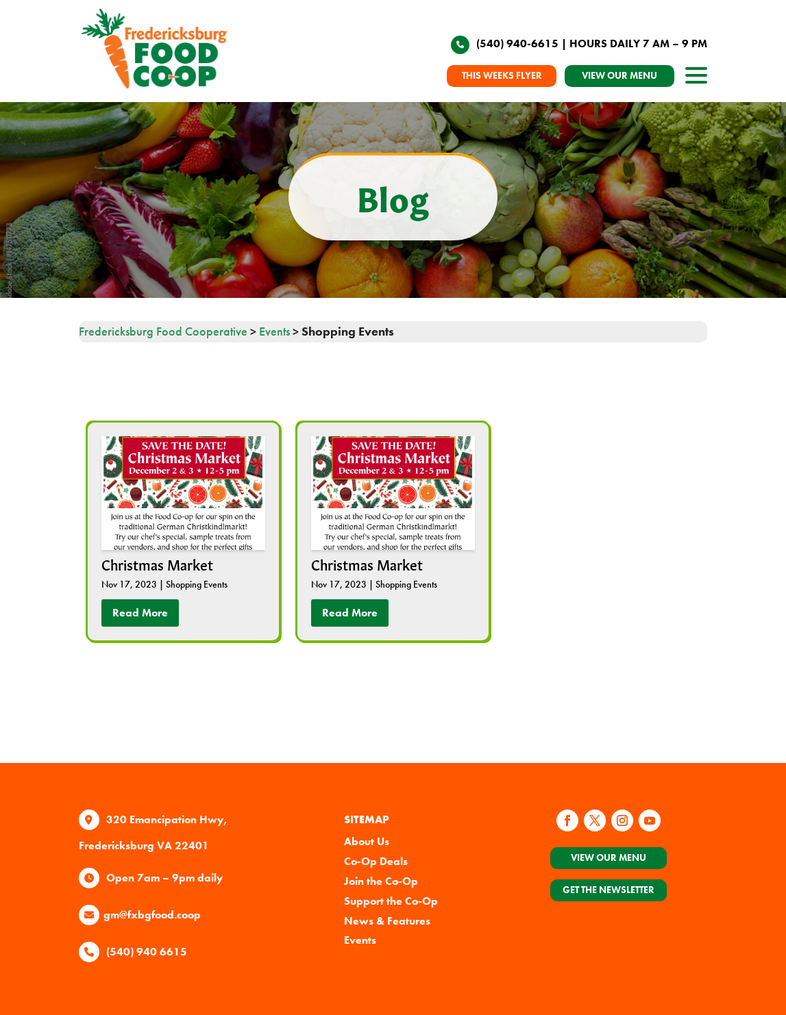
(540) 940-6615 (517, 43)
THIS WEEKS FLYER (502, 75)
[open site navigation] (696, 79)
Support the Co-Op (391, 901)
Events (360, 940)
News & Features (387, 921)
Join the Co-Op (381, 881)
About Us (366, 841)
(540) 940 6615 (146, 951)
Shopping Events (197, 584)
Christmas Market (157, 563)
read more (140, 612)
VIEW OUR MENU (619, 75)
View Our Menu (608, 857)
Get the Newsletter (608, 890)
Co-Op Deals (376, 861)
